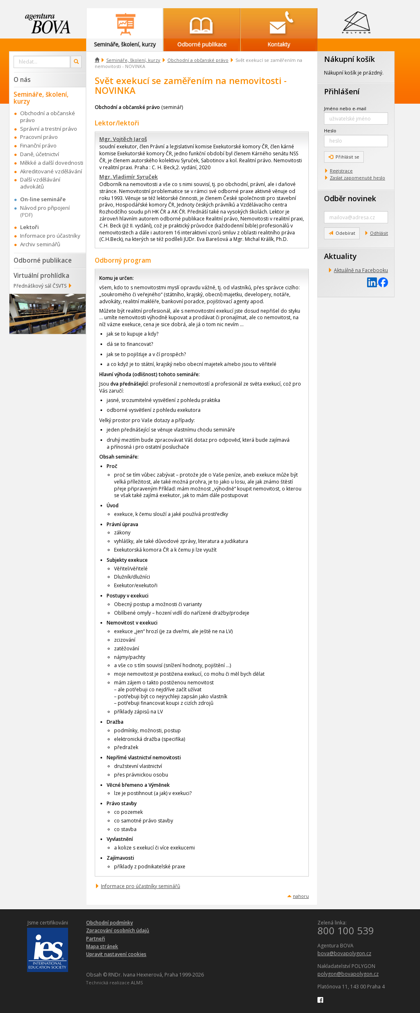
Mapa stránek (102, 946)
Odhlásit (379, 233)
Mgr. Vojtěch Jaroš (123, 139)
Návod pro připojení (45, 207)
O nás (22, 79)
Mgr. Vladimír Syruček (128, 176)
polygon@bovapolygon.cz (348, 973)
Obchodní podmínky (109, 922)
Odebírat (342, 233)
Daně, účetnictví (39, 154)
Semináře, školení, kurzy (133, 60)
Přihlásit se (344, 157)
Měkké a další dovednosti (51, 162)
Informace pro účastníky (50, 235)
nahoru (301, 896)
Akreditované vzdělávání (51, 171)
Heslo (330, 130)
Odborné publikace (43, 260)
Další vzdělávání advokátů (40, 183)
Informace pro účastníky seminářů (140, 886)
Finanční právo (38, 145)
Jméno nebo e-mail (345, 108)
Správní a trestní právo (48, 128)
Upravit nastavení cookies (116, 954)
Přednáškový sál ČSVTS (40, 285)
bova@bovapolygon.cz (344, 953)
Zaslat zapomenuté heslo (357, 178)
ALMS (137, 982)
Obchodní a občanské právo (197, 60)
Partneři (95, 938)
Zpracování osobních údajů (117, 930)
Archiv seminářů (40, 244)
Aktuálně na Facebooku (361, 270)
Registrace (341, 171)
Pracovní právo (39, 137)
